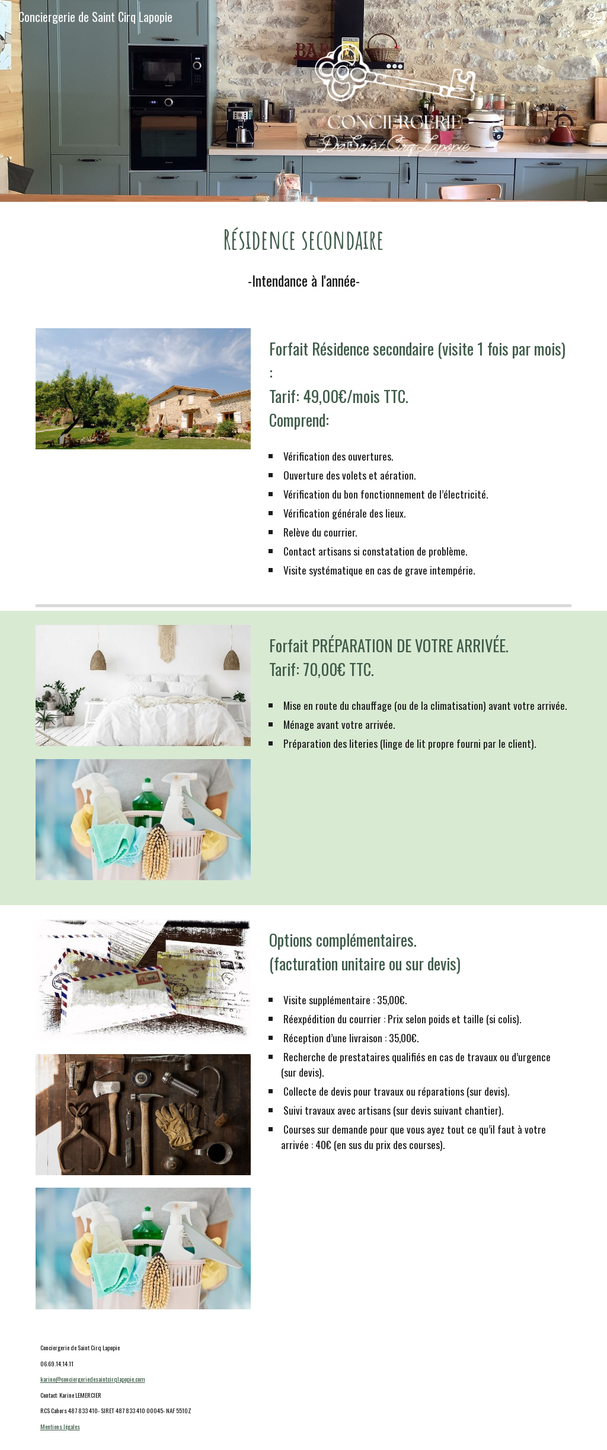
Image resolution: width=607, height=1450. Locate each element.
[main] (304, 258)
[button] (593, 16)
